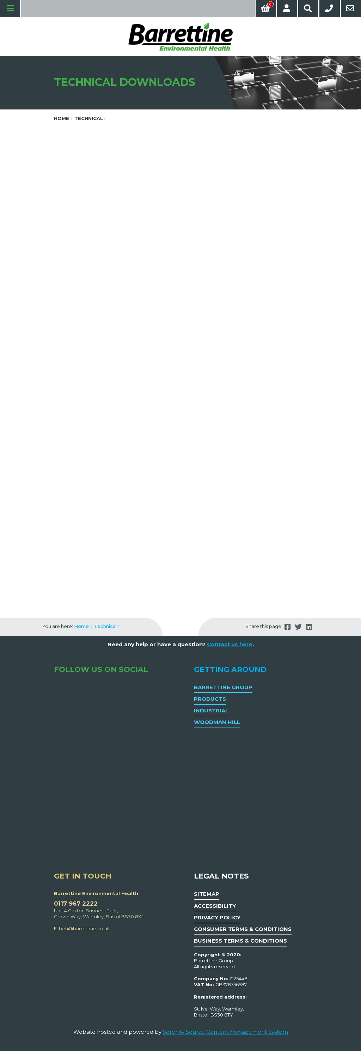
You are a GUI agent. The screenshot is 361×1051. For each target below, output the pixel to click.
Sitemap (206, 893)
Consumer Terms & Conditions (243, 929)
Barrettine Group (223, 687)
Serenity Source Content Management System (225, 1031)
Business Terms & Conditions (240, 940)
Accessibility (215, 905)
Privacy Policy (217, 917)
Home (61, 118)
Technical (88, 118)
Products (210, 699)
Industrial (211, 710)
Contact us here (229, 644)
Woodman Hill (217, 722)
